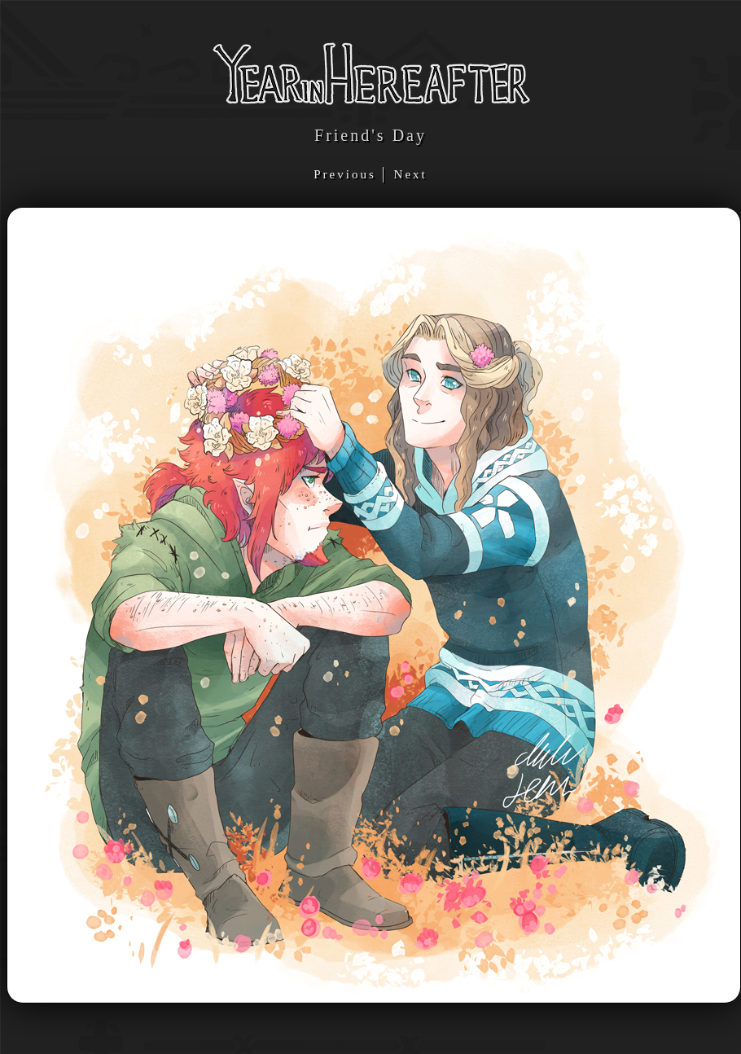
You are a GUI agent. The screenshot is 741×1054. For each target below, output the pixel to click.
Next (411, 174)
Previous (347, 174)
